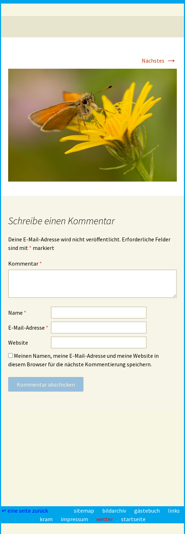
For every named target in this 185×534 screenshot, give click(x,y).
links (174, 510)
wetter (105, 519)
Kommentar (25, 263)
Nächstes (159, 60)
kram (47, 519)
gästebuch (147, 510)
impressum (75, 519)
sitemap (84, 510)
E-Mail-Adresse (28, 327)
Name (17, 312)
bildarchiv (114, 510)
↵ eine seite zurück (25, 510)
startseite (133, 519)
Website (18, 342)
